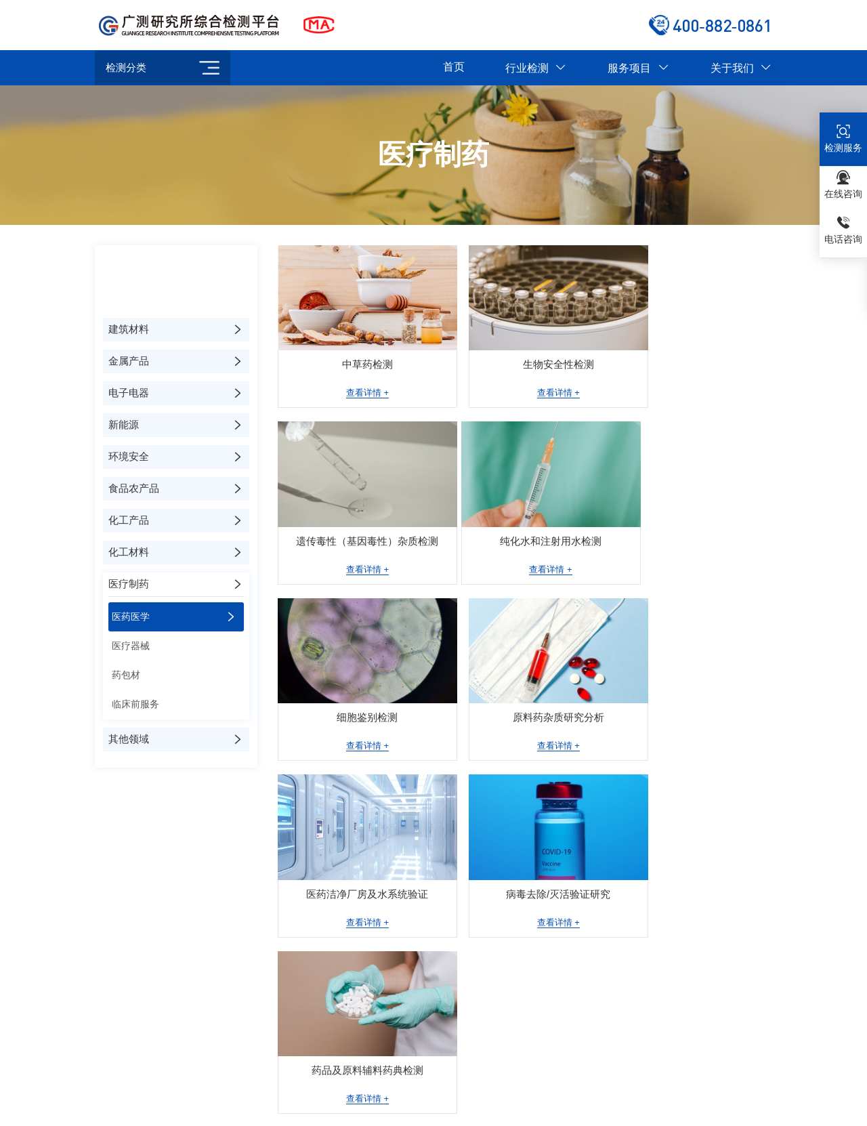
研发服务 (585, 969)
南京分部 (267, 1048)
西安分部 (148, 1070)
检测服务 (585, 906)
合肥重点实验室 (400, 1048)
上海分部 (207, 1048)
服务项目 (638, 68)
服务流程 (485, 969)
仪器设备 (485, 948)
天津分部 (207, 1070)
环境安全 (686, 991)
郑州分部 (473, 1048)
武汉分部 (396, 1070)
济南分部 (336, 1070)
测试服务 (585, 948)
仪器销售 (585, 991)
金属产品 (686, 927)
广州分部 (533, 1048)
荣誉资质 (485, 927)
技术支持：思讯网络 (511, 1111)
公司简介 (485, 906)
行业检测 (536, 68)
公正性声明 (489, 991)
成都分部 (712, 1048)
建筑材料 (686, 906)
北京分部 (148, 1048)
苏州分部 (326, 1048)
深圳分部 (593, 1048)
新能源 (682, 969)
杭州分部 (652, 1048)
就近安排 (454, 1070)
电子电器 (686, 948)
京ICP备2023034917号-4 (417, 1111)
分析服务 (585, 927)
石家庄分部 (271, 1070)
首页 (454, 66)
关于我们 (741, 68)
